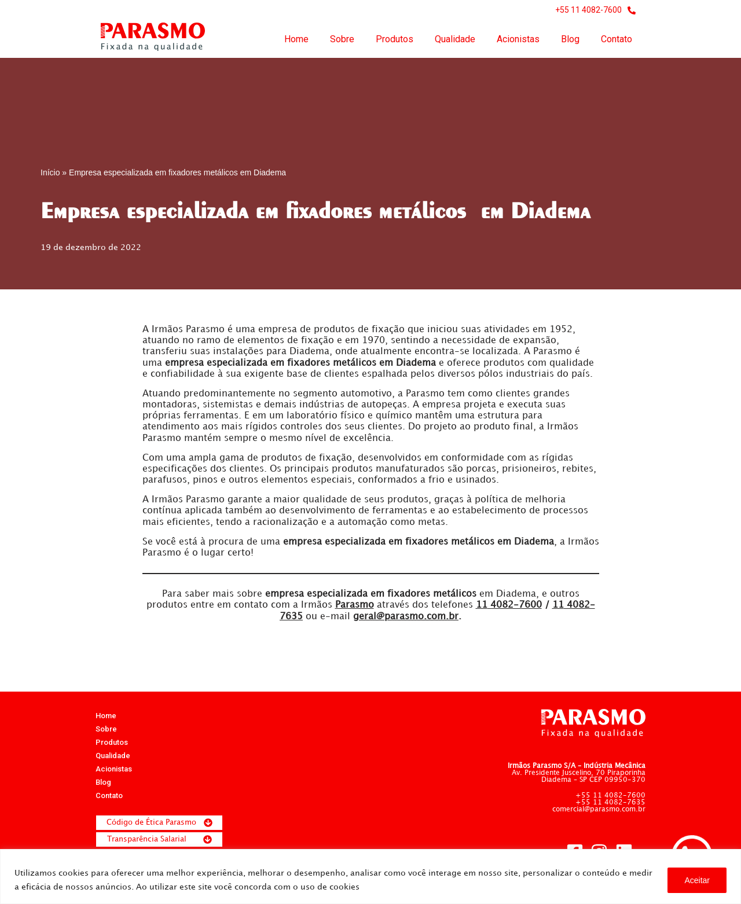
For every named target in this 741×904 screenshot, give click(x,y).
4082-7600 (509, 605)
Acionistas (518, 39)
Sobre (342, 39)
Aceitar (697, 880)
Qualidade (455, 39)
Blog (570, 39)
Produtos (394, 39)
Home (296, 39)
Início (50, 172)
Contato (616, 39)
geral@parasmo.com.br (405, 616)
